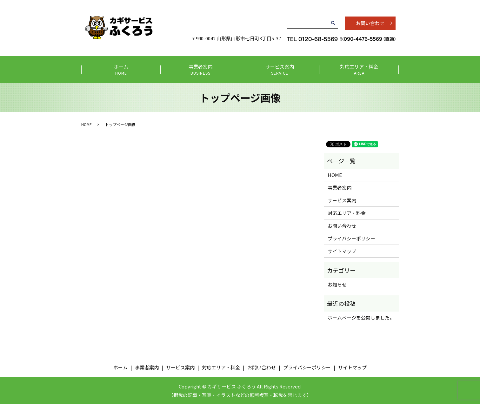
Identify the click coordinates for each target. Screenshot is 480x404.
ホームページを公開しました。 (361, 317)
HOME (86, 124)
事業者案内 (200, 69)
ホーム (121, 69)
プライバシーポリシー (351, 238)
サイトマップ (342, 251)
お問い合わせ (370, 23)
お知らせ (337, 284)
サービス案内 (280, 69)
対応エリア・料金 (359, 69)
